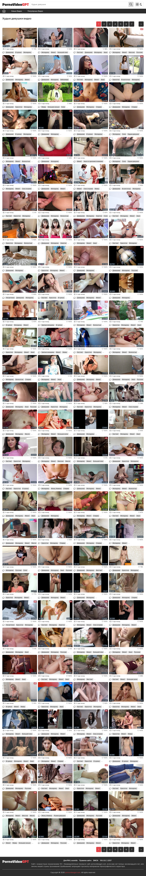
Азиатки (99, 216)
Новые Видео (16, 11)
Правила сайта (85, 860)
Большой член (63, 52)
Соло (63, 107)
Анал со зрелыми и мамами (93, 161)
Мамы (44, 107)
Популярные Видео (35, 11)
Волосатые (26, 161)
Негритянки (10, 298)
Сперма (98, 107)
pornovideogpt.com (72, 872)
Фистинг (99, 570)
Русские (139, 52)
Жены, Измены (56, 488)
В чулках (18, 52)
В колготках (125, 79)
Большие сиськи (53, 107)
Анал (105, 52)
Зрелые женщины (48, 325)
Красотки (116, 79)
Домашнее (9, 52)
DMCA (95, 860)
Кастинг (80, 52)
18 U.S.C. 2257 (106, 860)
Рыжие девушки (59, 816)
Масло (27, 434)
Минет (53, 52)
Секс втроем (26, 189)
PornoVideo (15, 4)
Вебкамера (64, 79)
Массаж (132, 52)
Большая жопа (63, 434)
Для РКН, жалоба (70, 860)
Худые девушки (133, 134)
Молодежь (27, 52)
